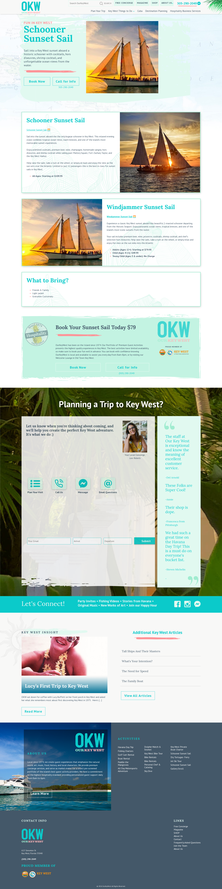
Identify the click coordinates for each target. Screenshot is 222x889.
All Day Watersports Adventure (127, 769)
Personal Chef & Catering (152, 766)
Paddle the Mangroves (123, 763)
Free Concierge (124, 3)
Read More (33, 711)
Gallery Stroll (177, 768)
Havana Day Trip (125, 747)
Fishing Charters (125, 751)
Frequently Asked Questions (187, 841)
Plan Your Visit (35, 485)
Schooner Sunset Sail (37, 129)
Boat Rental (124, 758)
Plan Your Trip (98, 11)
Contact (178, 838)
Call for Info (66, 81)
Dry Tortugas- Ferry (180, 757)
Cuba (139, 11)
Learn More (40, 792)
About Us (166, 3)
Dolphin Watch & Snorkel (152, 748)
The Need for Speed (135, 671)
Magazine (142, 3)
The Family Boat (132, 681)
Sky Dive (148, 771)
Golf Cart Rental (126, 754)
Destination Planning (156, 11)
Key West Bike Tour (153, 753)
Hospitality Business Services (185, 11)
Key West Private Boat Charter (179, 748)
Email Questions (107, 485)
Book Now (37, 81)
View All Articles (138, 695)
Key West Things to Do (120, 11)
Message (83, 485)
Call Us (59, 485)
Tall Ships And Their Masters (141, 651)
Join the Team (180, 844)
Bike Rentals (150, 757)
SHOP (155, 3)
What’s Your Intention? (137, 661)
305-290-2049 (187, 3)
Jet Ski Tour (176, 761)
